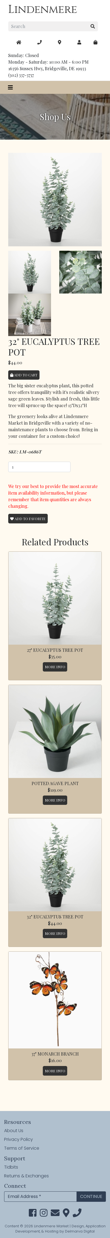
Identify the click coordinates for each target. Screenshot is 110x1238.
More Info (55, 666)
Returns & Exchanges (26, 1176)
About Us (13, 1130)
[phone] (77, 1214)
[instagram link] (43, 1214)
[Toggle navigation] (10, 87)
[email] (55, 1214)
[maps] (95, 42)
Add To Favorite (28, 518)
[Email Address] (40, 1196)
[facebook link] (32, 1214)
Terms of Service (21, 1148)
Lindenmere (42, 9)
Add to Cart (23, 375)
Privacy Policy (18, 1139)
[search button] (93, 26)
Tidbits (11, 1167)
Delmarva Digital (80, 1231)
